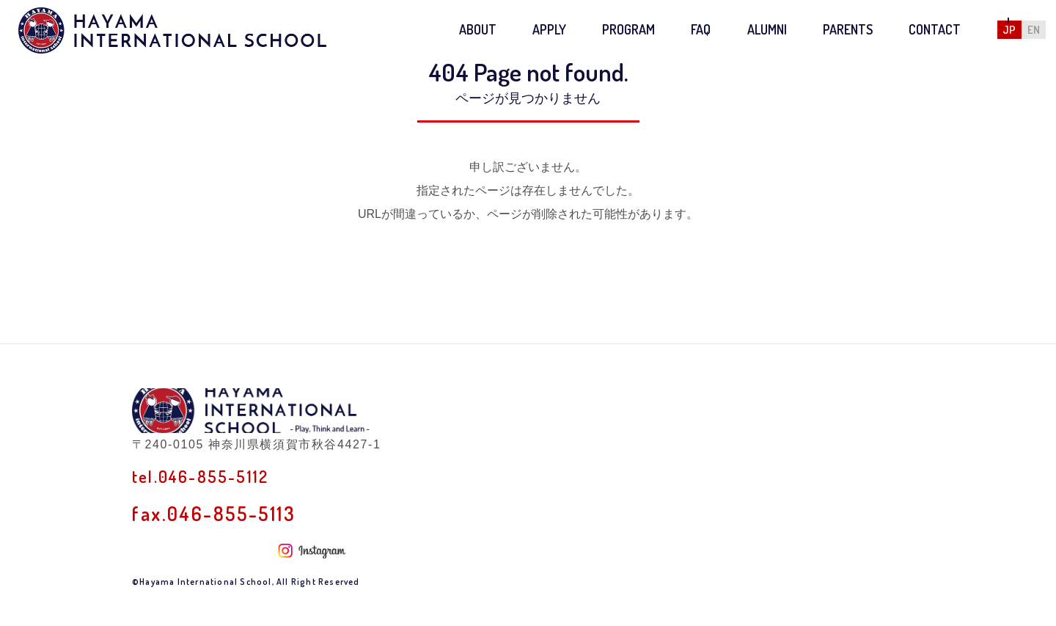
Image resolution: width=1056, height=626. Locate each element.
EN (1033, 30)
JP (1009, 30)
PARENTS (848, 29)
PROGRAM (628, 29)
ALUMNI (767, 29)
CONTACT (935, 29)
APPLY (549, 29)
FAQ (701, 29)
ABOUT (477, 29)
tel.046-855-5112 (211, 510)
